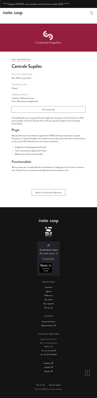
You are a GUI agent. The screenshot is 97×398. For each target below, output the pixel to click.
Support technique (48, 321)
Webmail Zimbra (47, 325)
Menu (91, 13)
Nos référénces (21, 59)
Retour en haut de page (87, 373)
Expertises (48, 287)
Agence (48, 291)
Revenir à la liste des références (49, 192)
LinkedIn (47, 367)
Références (48, 295)
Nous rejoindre (48, 303)
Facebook (47, 363)
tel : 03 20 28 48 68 (48, 354)
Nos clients (48, 299)
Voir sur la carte (47, 350)
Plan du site (48, 307)
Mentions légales (55, 385)
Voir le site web (48, 109)
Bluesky (47, 371)
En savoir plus (48, 258)
